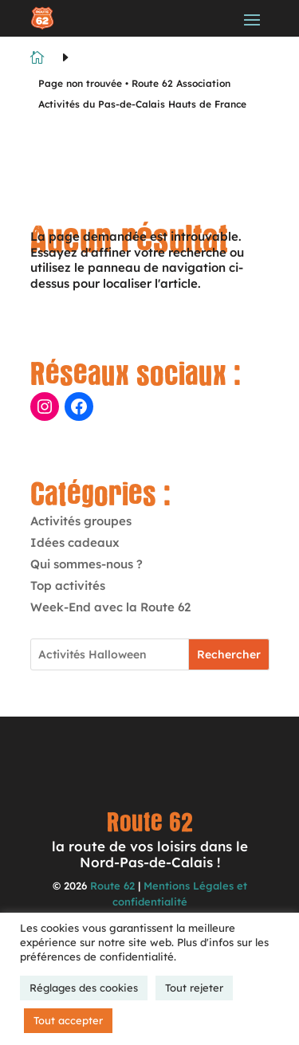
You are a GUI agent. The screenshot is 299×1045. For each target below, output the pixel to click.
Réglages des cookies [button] (84, 987)
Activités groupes (81, 520)
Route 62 (112, 885)
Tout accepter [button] (68, 1020)
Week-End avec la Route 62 (110, 607)
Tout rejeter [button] (194, 987)
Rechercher (229, 654)
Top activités (67, 585)
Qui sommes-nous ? (86, 564)
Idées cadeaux (75, 542)
